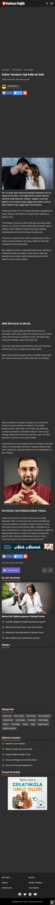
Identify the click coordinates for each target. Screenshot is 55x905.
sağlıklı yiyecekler (9, 728)
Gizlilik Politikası (35, 883)
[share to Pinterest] (25, 93)
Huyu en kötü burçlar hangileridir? (18, 765)
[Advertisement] (27, 38)
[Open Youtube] (35, 894)
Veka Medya (13, 86)
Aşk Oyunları (10, 563)
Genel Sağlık (19, 563)
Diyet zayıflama (44, 716)
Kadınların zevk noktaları (15, 743)
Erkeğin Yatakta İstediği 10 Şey (18, 754)
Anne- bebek (19, 716)
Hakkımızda (6, 888)
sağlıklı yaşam (43, 724)
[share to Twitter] (17, 93)
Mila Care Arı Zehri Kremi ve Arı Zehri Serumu (23, 627)
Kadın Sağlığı (43, 720)
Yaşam (25, 724)
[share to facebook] (7, 93)
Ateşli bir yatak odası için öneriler (18, 749)
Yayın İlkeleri (34, 888)
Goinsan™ (40, 902)
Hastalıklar (32, 720)
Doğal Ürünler (8, 720)
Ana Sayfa (6, 877)
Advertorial (7, 716)
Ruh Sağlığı (16, 724)
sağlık (33, 724)
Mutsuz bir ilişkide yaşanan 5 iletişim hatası (23, 616)
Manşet (6, 724)
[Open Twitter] (25, 894)
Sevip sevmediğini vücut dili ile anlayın (21, 760)
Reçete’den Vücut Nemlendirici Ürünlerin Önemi (24, 632)
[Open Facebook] (19, 894)
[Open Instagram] (30, 894)
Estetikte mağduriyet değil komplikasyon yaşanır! (25, 622)
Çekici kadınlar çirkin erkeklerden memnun (22, 638)
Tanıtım (5, 883)
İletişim (32, 877)
